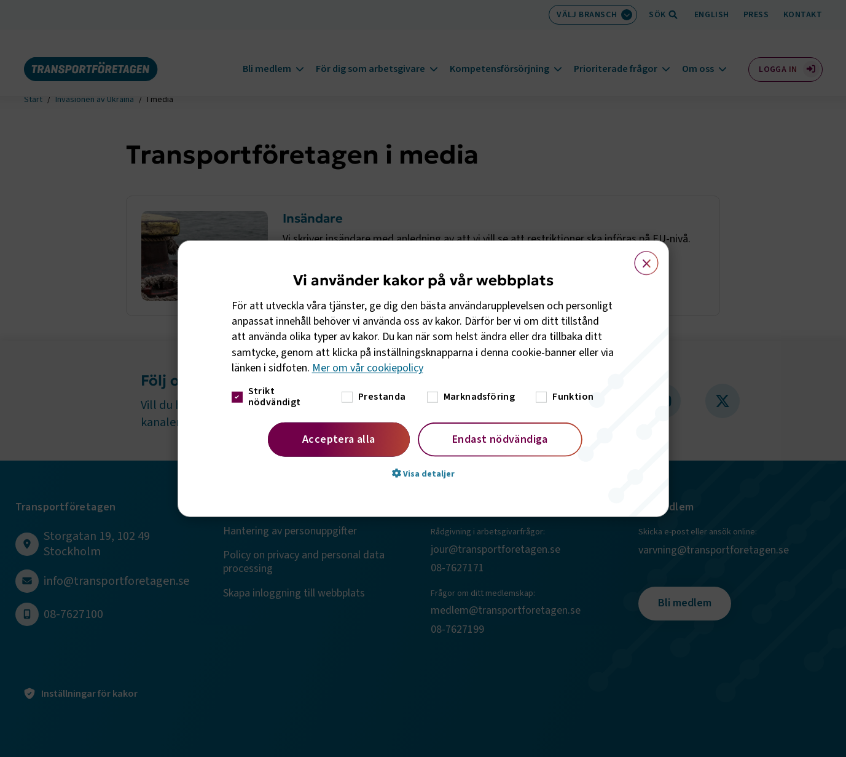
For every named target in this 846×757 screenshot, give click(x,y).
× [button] (639, 257)
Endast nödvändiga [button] (500, 439)
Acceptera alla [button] (338, 439)
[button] (423, 473)
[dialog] (423, 378)
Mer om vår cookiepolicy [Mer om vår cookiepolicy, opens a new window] (367, 368)
